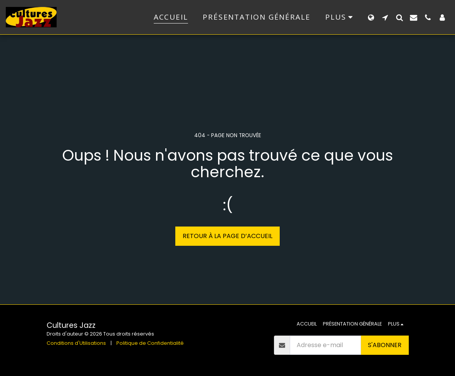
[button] (385, 17)
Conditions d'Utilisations (76, 343)
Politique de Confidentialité (150, 343)
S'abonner (384, 345)
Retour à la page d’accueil (227, 236)
